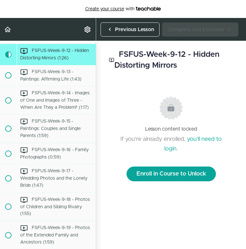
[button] (8, 29)
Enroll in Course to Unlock (171, 174)
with (123, 9)
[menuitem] (88, 29)
